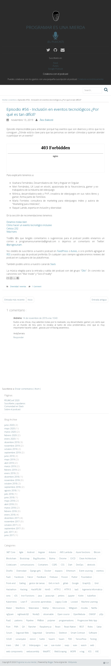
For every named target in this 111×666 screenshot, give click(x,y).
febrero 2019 (10, 469)
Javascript (50, 595)
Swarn (61, 639)
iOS (15, 595)
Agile (21, 552)
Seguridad (37, 632)
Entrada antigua (99, 299)
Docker (48, 570)
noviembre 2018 (12, 480)
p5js (101, 614)
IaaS (76, 589)
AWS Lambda (66, 552)
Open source (63, 614)
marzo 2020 (10, 431)
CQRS (54, 564)
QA (23, 626)
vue (45, 645)
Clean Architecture (87, 558)
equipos (59, 570)
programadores (66, 620)
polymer (51, 620)
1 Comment (36, 286)
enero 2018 (10, 514)
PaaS (8, 620)
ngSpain (10, 614)
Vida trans (12, 231)
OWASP (92, 614)
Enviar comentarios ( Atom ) (28, 388)
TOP (106, 663)
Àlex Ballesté (46, 120)
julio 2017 (9, 532)
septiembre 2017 (12, 528)
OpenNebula (79, 614)
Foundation (86, 577)
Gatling (22, 583)
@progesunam (14, 244)
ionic (8, 595)
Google (75, 583)
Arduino (52, 552)
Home (5, 100)
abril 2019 (9, 463)
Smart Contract (78, 632)
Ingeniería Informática (92, 589)
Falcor (30, 577)
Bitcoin (97, 552)
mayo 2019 (9, 459)
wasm (83, 645)
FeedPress (62, 251)
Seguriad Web (22, 632)
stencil (33, 639)
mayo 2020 (9, 428)
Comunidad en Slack (14, 406)
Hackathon (11, 589)
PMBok (40, 620)
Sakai (99, 626)
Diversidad (14, 286)
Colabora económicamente (90, 79)
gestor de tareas (37, 583)
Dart (70, 564)
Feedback (41, 577)
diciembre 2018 (12, 476)
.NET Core (10, 552)
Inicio (30, 299)
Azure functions (83, 552)
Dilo (84, 270)
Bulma (52, 558)
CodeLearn (11, 564)
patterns (19, 620)
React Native (70, 626)
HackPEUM (36, 589)
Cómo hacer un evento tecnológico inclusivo (29, 225)
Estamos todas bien (17, 222)
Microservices (59, 608)
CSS (62, 564)
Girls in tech (54, 583)
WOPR (73, 651)
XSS (89, 651)
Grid (96, 583)
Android (30, 552)
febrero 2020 (10, 435)
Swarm (52, 639)
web (92, 645)
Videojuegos (34, 645)
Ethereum (70, 570)
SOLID (9, 639)
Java (40, 595)
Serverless (50, 632)
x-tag (82, 651)
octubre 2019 (10, 449)
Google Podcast (55, 68)
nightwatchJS (23, 614)
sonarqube (21, 639)
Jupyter (71, 595)
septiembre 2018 (12, 487)
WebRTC (47, 651)
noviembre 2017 (12, 521)
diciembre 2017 (12, 518)
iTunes (56, 65)
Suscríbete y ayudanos (14, 403)
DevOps (79, 564)
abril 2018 (9, 504)
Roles (90, 626)
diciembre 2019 (12, 442)
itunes (74, 251)
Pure (8, 626)
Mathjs (46, 608)
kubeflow (91, 595)
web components (14, 651)
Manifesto (20, 608)
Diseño (9, 570)
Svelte (42, 639)
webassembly (32, 651)
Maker (9, 608)
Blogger (51, 662)
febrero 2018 (10, 511)
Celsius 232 (12, 228)
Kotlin (81, 595)
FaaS (8, 577)
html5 (47, 589)
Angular (41, 552)
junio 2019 (9, 456)
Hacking (23, 589)
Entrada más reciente (14, 299)
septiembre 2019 (12, 452)
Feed (55, 63)
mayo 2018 (9, 500)
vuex (75, 645)
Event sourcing (86, 570)
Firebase (54, 577)
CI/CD (72, 558)
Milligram (73, 608)
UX (24, 645)
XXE (97, 651)
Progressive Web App (87, 620)
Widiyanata (72, 662)
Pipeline (30, 620)
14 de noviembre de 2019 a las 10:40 (40, 318)
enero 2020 (10, 438)
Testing (93, 639)
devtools (91, 564)
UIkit (17, 645)
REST (81, 626)
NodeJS (36, 614)
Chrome (62, 558)
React (57, 626)
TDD (70, 639)
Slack (53, 264)
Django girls (35, 570)
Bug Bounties (39, 558)
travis (8, 645)
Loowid (74, 601)
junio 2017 (9, 535)
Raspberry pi (45, 626)
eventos (13, 100)
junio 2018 (9, 497)
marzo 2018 (10, 507)
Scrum (9, 632)
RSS (9, 254)
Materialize (34, 608)
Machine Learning (89, 601)
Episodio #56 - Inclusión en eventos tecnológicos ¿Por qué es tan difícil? (53, 112)
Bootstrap (24, 558)
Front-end (10, 583)
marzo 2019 (10, 466)
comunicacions (27, 564)
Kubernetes (11, 601)
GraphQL (86, 583)
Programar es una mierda (55, 27)
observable (48, 614)
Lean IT (24, 601)
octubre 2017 (10, 525)
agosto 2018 (10, 490)
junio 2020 (9, 425)
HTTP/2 (57, 589)
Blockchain (11, 558)
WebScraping (60, 651)
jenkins (61, 595)
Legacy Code (61, 601)
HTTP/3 (67, 589)
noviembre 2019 (12, 445)
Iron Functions (27, 595)
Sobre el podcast (12, 409)
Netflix (94, 608)
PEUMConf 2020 (11, 400)
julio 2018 (9, 494)
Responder (18, 337)
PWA (16, 626)
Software (93, 632)
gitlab (65, 583)
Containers (43, 564)
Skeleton (63, 632)
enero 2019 (10, 473)
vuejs (67, 645)
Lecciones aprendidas (41, 601)
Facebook (19, 577)
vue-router (56, 645)
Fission (64, 577)
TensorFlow (81, 639)
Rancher (32, 626)
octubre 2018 (10, 483)
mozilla (84, 608)
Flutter (74, 577)
